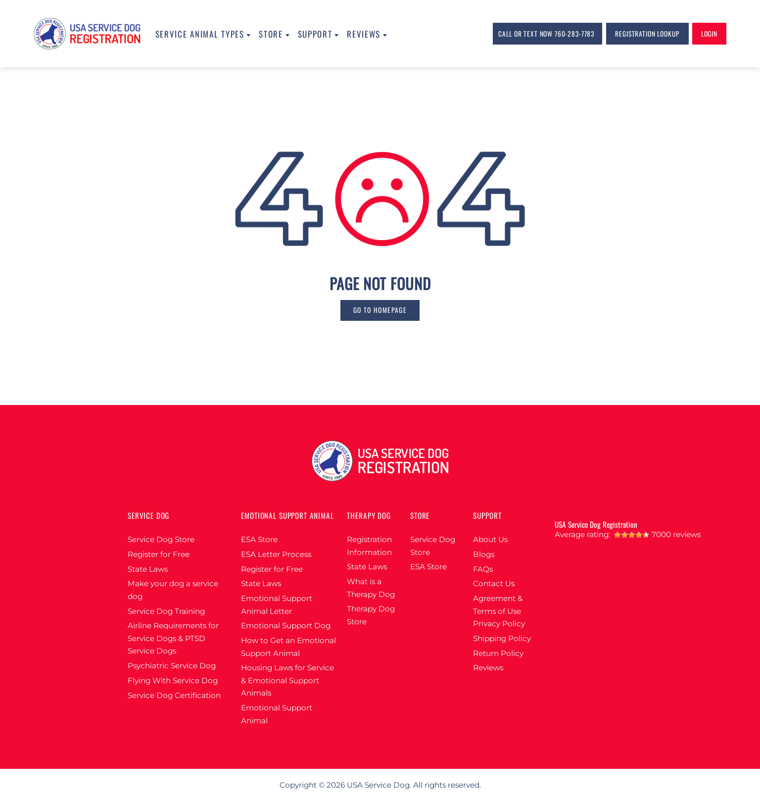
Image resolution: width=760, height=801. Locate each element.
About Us (490, 539)
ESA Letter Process (276, 554)
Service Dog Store (161, 539)
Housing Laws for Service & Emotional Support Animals (287, 680)
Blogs (483, 554)
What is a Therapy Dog (371, 588)
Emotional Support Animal (276, 714)
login (709, 34)
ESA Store (259, 539)
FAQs (483, 569)
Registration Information (369, 546)
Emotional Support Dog (286, 625)
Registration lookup (647, 34)
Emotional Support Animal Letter (276, 605)
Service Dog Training (166, 611)
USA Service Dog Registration (596, 524)
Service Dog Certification (174, 695)
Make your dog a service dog (173, 590)
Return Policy (498, 653)
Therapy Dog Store (371, 615)
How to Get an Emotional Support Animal (288, 647)
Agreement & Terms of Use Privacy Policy (499, 611)
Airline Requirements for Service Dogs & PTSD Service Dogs (173, 638)
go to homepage (380, 310)
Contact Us (494, 583)
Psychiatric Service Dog (172, 665)
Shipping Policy (502, 638)
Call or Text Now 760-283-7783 (546, 34)
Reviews (488, 667)
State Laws (148, 569)
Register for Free (159, 554)
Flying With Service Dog (173, 680)
